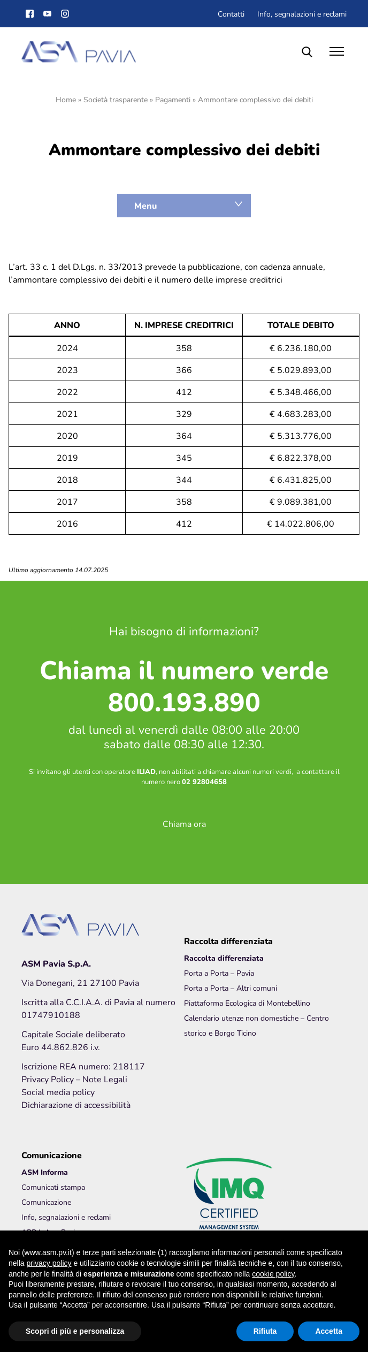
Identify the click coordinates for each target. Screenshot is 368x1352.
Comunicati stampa (53, 1187)
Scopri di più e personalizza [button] (75, 1331)
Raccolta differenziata (224, 958)
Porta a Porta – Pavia (219, 973)
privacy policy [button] (48, 1263)
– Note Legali (101, 1078)
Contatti (231, 14)
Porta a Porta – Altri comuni (230, 988)
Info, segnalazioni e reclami (302, 14)
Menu (145, 205)
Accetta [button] (328, 1331)
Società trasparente (115, 99)
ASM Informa (44, 1172)
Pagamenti (172, 99)
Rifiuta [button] (265, 1331)
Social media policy (58, 1091)
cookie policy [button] (273, 1274)
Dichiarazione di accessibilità (76, 1104)
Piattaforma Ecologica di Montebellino (247, 1003)
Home (66, 99)
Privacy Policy (48, 1078)
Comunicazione (46, 1202)
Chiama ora (184, 823)
